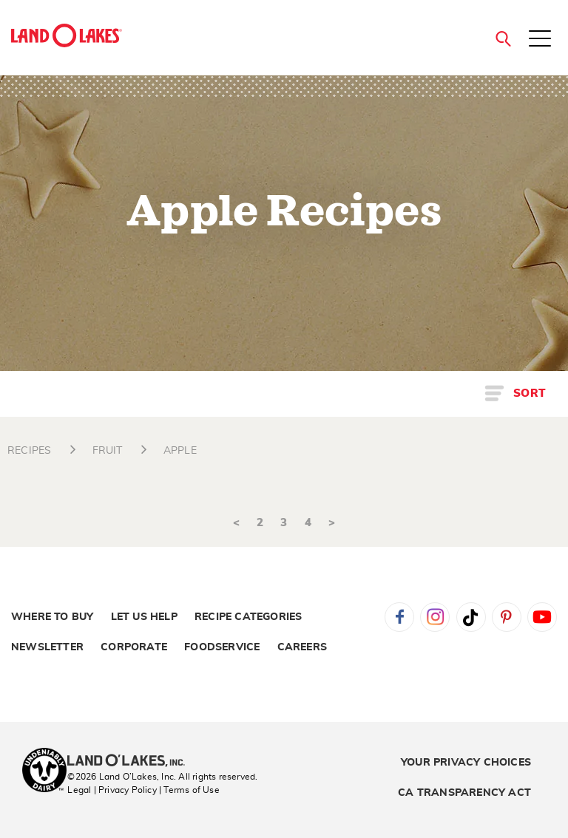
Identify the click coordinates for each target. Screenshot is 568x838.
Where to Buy (52, 617)
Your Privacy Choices (466, 762)
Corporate (134, 647)
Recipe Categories (248, 617)
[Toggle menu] (540, 40)
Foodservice (222, 647)
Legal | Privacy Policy (111, 790)
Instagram (435, 617)
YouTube (542, 617)
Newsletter (47, 647)
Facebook (399, 617)
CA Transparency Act (464, 793)
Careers (302, 647)
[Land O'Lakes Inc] (132, 761)
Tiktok (471, 617)
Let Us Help (144, 617)
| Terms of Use (189, 790)
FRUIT (107, 451)
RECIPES (29, 451)
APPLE (180, 451)
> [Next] (331, 522)
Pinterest (506, 617)
